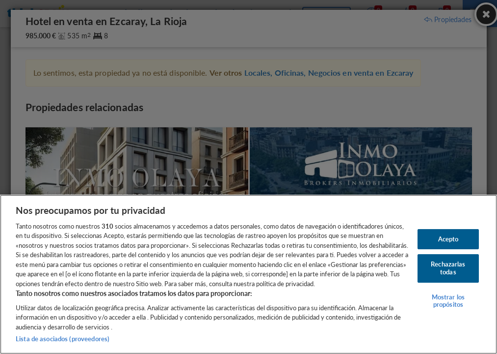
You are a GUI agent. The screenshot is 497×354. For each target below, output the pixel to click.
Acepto (448, 239)
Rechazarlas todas (448, 268)
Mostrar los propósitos (448, 301)
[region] (248, 274)
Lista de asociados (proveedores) (62, 339)
